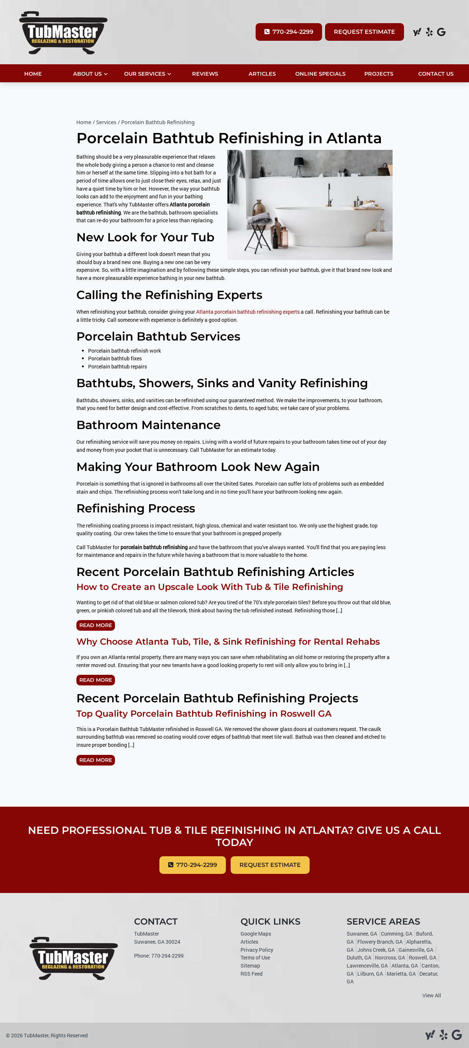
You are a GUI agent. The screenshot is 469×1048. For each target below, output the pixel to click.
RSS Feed (252, 973)
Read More (95, 625)
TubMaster (36, 1035)
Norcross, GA (390, 957)
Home (83, 122)
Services (106, 122)
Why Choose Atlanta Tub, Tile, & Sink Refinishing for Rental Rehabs (228, 641)
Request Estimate (364, 31)
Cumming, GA (396, 933)
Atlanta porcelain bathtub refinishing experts (248, 311)
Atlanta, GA (405, 965)
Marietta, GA (401, 973)
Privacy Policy (257, 949)
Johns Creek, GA (376, 949)
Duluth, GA (359, 957)
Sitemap (250, 965)
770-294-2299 (288, 31)
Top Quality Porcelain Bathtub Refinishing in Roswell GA (204, 713)
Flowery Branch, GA (380, 941)
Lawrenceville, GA (367, 965)
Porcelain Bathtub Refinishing (158, 122)
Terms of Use (255, 957)
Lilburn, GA (370, 973)
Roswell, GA (422, 957)
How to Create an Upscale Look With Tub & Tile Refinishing (209, 586)
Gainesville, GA (415, 949)
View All (431, 995)
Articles (249, 941)
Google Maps (256, 933)
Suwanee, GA (362, 933)
